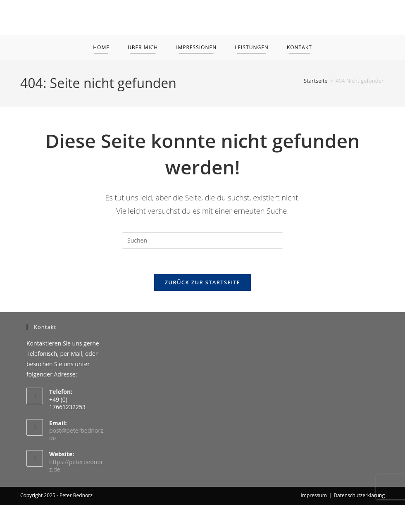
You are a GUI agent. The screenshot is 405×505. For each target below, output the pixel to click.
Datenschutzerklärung (359, 495)
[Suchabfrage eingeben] (202, 240)
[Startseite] (316, 80)
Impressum (313, 495)
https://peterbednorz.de (76, 465)
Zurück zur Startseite (203, 282)
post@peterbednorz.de (77, 434)
